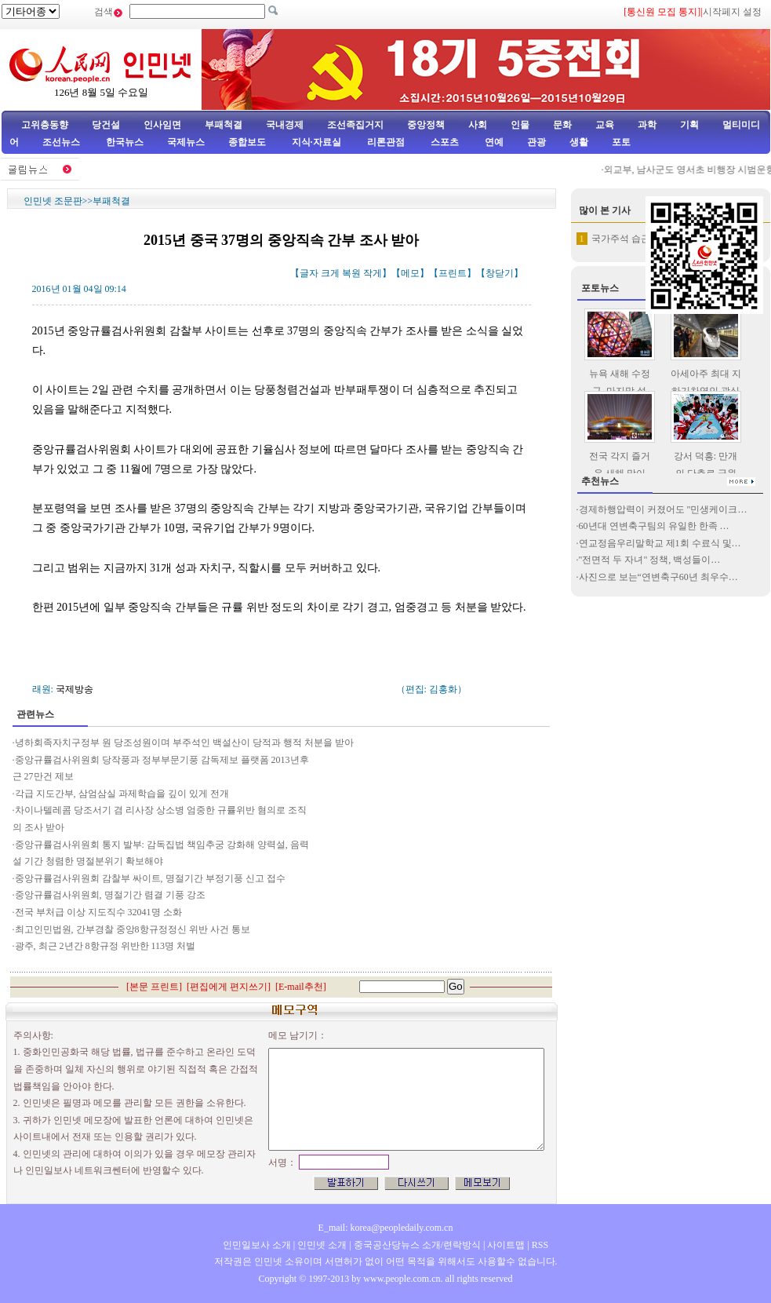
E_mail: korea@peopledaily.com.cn (385, 1227)
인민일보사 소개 (257, 1244)
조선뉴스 (62, 142)
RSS (540, 1244)
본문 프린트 (154, 986)
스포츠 (443, 142)
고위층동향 (44, 124)
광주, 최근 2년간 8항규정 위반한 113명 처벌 (105, 945)
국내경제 (285, 124)
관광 (536, 142)
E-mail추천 (300, 986)
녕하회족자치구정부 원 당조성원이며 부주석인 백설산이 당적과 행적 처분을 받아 (184, 742)
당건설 (106, 124)
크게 (330, 273)
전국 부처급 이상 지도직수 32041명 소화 (98, 912)
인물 (520, 124)
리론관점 (386, 142)
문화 (562, 124)
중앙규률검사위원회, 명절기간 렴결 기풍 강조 (110, 894)
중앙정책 (426, 124)
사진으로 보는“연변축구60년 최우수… (658, 576)
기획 (689, 124)
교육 (604, 124)
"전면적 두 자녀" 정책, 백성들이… (650, 559)
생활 (578, 142)
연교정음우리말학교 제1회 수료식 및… (660, 543)
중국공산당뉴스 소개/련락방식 (417, 1244)
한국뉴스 (125, 142)
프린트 (452, 273)
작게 (372, 273)
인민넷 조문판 (53, 200)
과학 (647, 124)
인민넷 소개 (321, 1244)
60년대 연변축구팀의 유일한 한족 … (654, 525)
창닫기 (500, 273)
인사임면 (162, 124)
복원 (351, 273)
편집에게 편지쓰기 (228, 986)
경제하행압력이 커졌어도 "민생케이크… (663, 509)
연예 (493, 142)
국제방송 (74, 689)
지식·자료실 (318, 142)
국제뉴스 (186, 142)
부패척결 (223, 124)
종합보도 (247, 142)
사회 (477, 124)
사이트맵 (506, 1244)
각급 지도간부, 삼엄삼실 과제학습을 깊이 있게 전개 (122, 793)
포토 (621, 142)
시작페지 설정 (732, 11)
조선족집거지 (355, 124)
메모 (410, 273)
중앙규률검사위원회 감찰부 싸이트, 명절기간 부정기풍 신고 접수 (150, 878)
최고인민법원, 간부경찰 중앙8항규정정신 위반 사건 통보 (132, 929)
